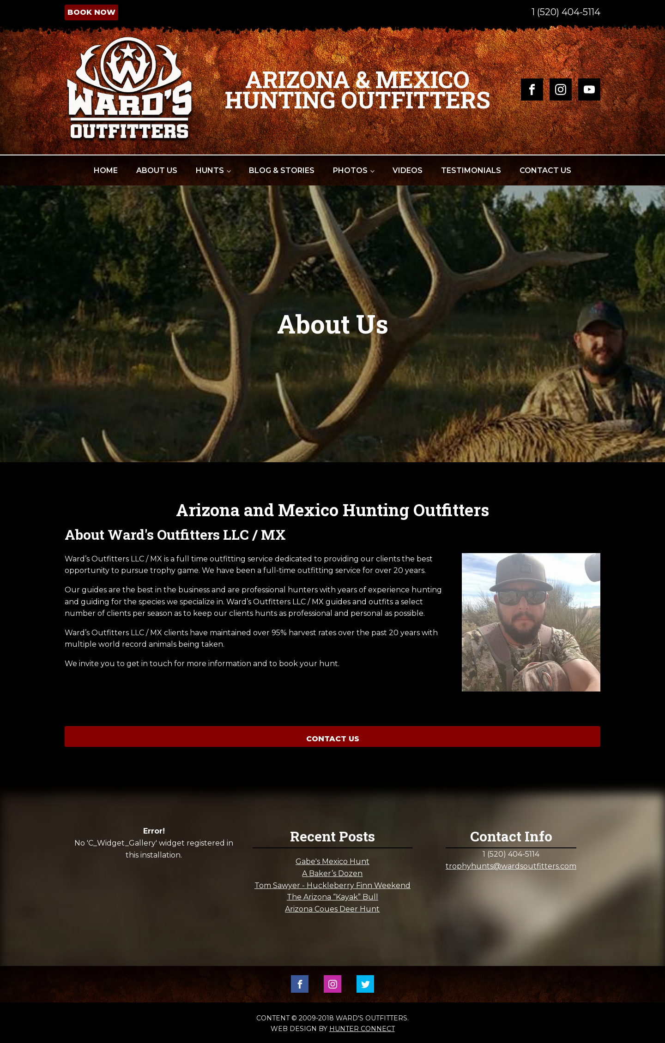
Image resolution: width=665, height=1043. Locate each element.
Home (106, 170)
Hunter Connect (362, 1029)
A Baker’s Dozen (332, 873)
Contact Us (545, 170)
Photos (350, 170)
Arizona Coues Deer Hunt (332, 909)
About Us (156, 170)
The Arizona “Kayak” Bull (332, 897)
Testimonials (471, 170)
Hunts (210, 170)
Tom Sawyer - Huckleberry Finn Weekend (332, 885)
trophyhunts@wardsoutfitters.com (511, 866)
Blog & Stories (281, 170)
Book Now (91, 12)
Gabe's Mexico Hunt (332, 861)
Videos (408, 170)
